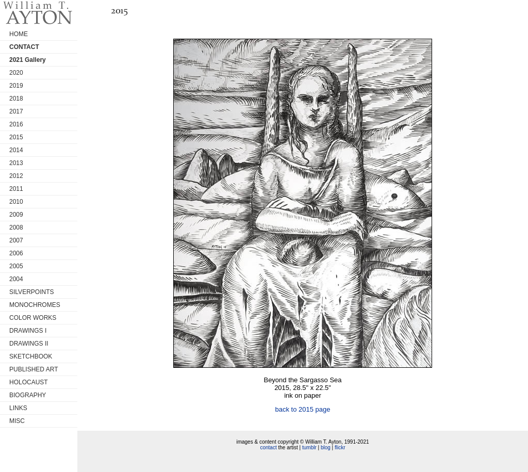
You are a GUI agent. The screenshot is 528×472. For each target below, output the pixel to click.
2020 (16, 72)
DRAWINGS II (28, 343)
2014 (16, 150)
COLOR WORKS (32, 317)
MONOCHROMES (34, 304)
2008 (16, 227)
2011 (16, 188)
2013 (16, 163)
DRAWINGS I (27, 330)
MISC (17, 421)
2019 (16, 85)
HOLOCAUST (28, 382)
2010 (16, 201)
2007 (16, 240)
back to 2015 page (303, 409)
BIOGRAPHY (27, 395)
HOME (18, 34)
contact (268, 447)
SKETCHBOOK (30, 356)
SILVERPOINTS (31, 292)
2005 (16, 266)
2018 (16, 98)
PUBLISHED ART (33, 369)
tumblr (309, 447)
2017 (16, 111)
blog (326, 447)
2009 (16, 214)
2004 (16, 279)
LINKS (18, 408)
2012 (16, 176)
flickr (340, 447)
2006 (16, 253)
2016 (16, 124)
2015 (16, 137)
